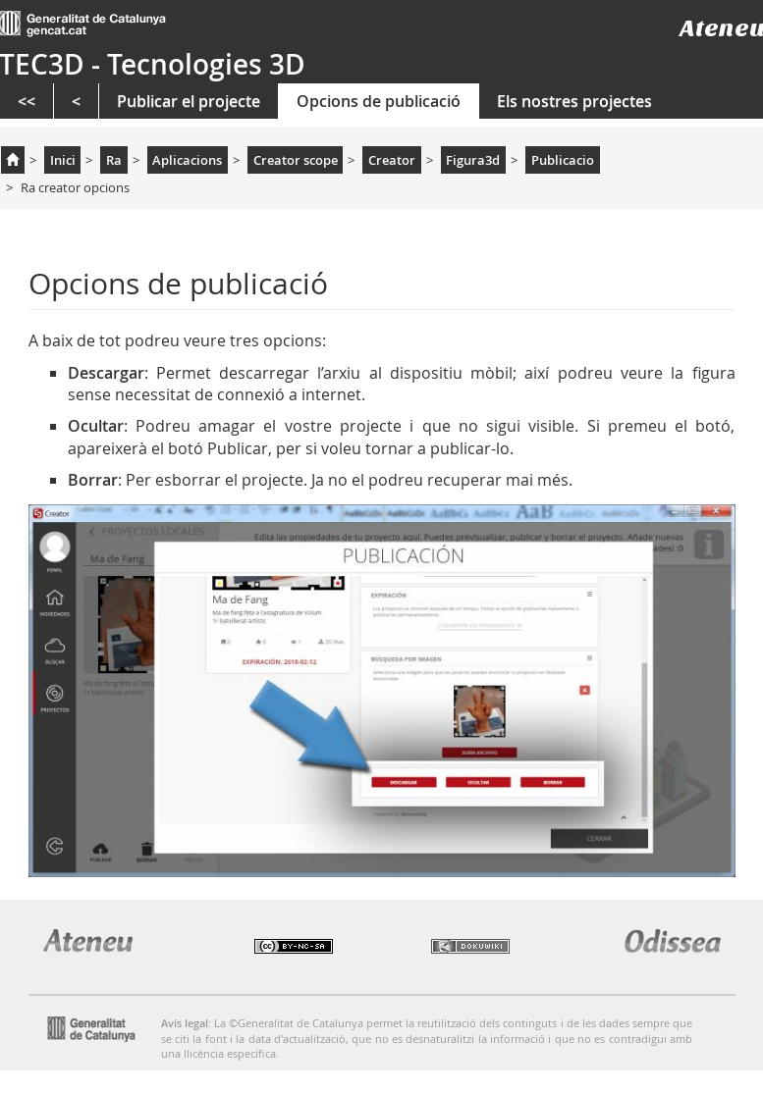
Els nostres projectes (574, 101)
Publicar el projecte (188, 101)
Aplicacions (187, 160)
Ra (114, 160)
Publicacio (562, 160)
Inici (63, 160)
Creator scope (295, 160)
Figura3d (473, 160)
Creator (391, 160)
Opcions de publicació (379, 101)
